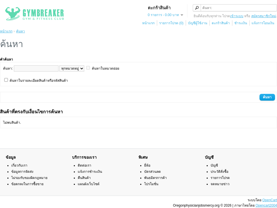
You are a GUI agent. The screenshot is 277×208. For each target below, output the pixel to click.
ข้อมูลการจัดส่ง (22, 172)
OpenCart (269, 200)
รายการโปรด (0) (171, 23)
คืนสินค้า (84, 178)
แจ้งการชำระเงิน (90, 172)
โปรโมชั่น (151, 184)
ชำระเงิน (240, 23)
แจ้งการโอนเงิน (263, 23)
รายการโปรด (220, 178)
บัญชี (214, 165)
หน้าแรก (148, 23)
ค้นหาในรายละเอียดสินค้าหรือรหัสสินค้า (39, 81)
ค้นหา (20, 31)
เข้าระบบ (236, 16)
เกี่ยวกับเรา (19, 165)
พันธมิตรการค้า (155, 178)
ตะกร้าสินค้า (221, 23)
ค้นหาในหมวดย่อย (105, 68)
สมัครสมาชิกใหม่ (263, 16)
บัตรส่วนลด (152, 172)
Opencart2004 (266, 205)
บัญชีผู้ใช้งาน (197, 23)
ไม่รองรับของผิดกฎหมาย (29, 178)
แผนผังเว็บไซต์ (88, 184)
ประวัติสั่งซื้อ (219, 172)
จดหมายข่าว (220, 184)
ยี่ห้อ (147, 165)
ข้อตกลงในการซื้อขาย (27, 184)
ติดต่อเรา (84, 165)
